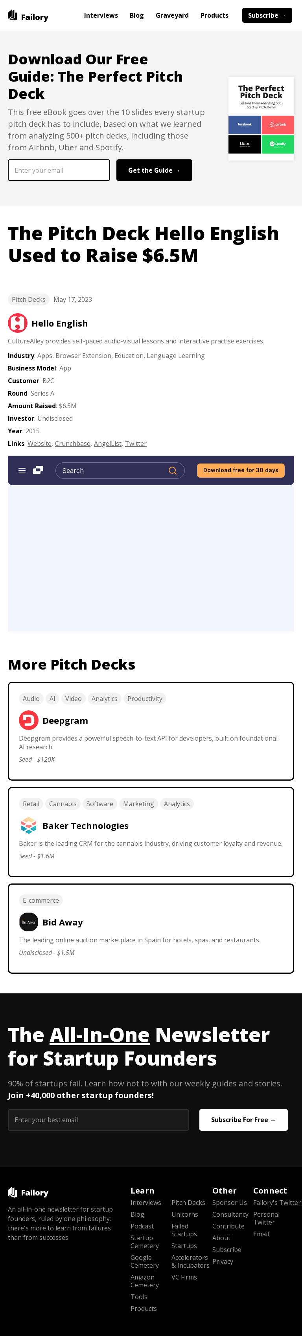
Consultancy (230, 1214)
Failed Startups (184, 1230)
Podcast (142, 1226)
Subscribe (226, 1250)
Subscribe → (267, 15)
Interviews (101, 15)
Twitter (136, 443)
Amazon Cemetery (145, 1281)
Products (214, 15)
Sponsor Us (229, 1202)
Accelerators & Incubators (190, 1261)
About (221, 1238)
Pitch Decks (29, 299)
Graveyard (172, 15)
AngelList (108, 443)
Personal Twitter (266, 1218)
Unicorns (184, 1214)
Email (261, 1234)
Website (40, 443)
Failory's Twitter (273, 1202)
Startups (184, 1246)
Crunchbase (72, 443)
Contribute (228, 1226)
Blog (137, 15)
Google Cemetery (145, 1261)
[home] (28, 15)
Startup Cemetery (145, 1242)
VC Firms (184, 1277)
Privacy (222, 1261)
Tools (139, 1297)
